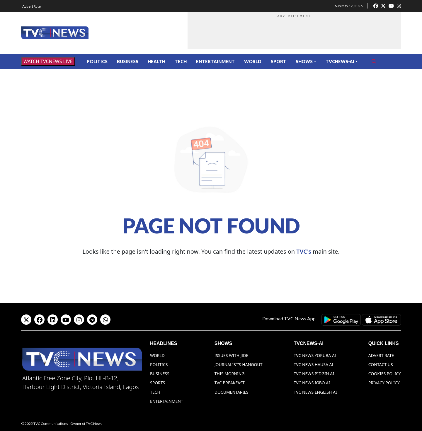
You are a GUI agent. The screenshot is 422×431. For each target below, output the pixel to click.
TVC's (303, 251)
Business (127, 61)
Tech (181, 61)
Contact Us (380, 364)
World (252, 61)
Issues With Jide (232, 355)
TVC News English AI (315, 392)
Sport (278, 61)
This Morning (230, 373)
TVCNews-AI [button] (340, 61)
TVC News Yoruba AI (315, 355)
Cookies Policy (384, 373)
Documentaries (232, 392)
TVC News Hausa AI (313, 364)
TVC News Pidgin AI (314, 373)
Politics (97, 61)
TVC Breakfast (230, 382)
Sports (157, 382)
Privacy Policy (384, 382)
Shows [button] (304, 61)
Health (156, 61)
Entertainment (215, 61)
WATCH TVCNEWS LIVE (48, 61)
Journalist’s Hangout (239, 364)
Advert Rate (31, 6)
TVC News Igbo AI (312, 382)
